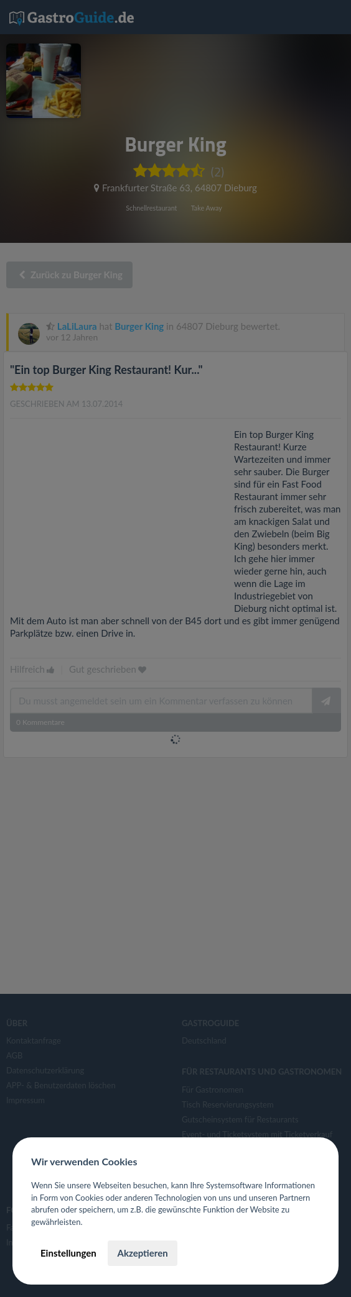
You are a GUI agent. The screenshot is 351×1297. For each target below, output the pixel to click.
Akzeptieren (142, 1252)
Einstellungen (68, 1252)
